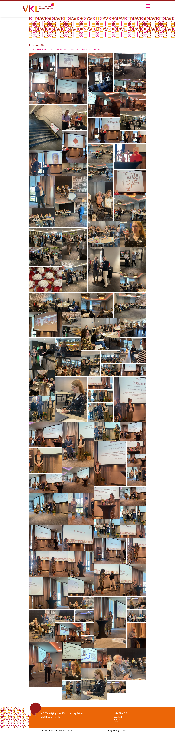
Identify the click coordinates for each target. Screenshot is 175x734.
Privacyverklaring (113, 731)
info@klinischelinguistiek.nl (51, 717)
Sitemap (123, 731)
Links (116, 721)
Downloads (118, 717)
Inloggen (117, 719)
